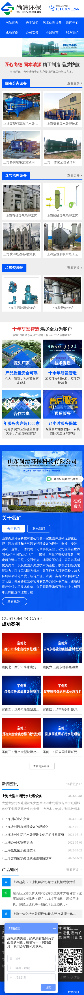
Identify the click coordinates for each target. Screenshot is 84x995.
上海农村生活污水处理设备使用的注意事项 (34, 834)
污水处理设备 (52, 22)
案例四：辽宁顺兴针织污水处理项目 (62, 709)
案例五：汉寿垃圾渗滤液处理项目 (21, 709)
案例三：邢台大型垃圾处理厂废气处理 (21, 752)
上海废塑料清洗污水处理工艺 (21, 123)
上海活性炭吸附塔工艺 (62, 254)
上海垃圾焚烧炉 (62, 308)
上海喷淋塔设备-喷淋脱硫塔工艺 (21, 254)
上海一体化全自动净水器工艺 (62, 162)
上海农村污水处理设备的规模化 (26, 827)
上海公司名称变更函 (18, 842)
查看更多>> (74, 784)
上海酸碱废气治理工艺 (62, 215)
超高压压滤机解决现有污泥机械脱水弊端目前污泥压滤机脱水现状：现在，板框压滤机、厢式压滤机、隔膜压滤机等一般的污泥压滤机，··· (47, 899)
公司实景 (32, 32)
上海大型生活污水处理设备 (22, 796)
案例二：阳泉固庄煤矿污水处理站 (62, 752)
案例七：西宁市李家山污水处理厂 (21, 667)
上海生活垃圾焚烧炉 (21, 308)
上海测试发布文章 (17, 819)
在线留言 (52, 32)
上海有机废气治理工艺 (21, 215)
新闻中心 (72, 22)
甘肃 (74, 938)
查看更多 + (74, 83)
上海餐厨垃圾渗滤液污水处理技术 (21, 162)
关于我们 (32, 22)
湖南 (74, 933)
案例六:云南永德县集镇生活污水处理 (62, 667)
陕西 (66, 938)
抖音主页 (12, 42)
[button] (42, 53)
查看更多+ (14, 601)
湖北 (66, 933)
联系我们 (72, 32)
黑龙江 (67, 928)
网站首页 (12, 22)
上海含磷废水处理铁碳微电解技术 (28, 858)
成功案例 (12, 32)
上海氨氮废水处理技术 (62, 123)
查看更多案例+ (42, 766)
